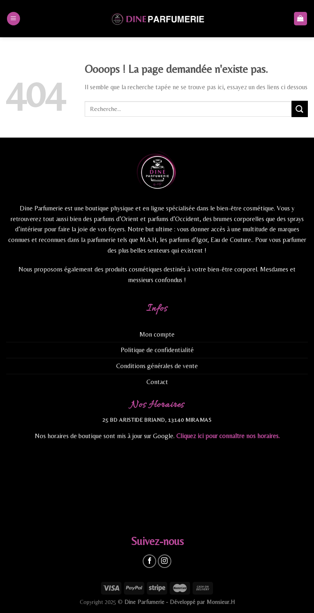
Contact (157, 382)
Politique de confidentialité (157, 350)
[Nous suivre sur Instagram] (164, 561)
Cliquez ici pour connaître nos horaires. (228, 436)
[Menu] (13, 18)
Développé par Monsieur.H (202, 602)
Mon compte (157, 334)
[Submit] (300, 109)
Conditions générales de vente (157, 366)
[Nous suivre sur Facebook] (149, 561)
